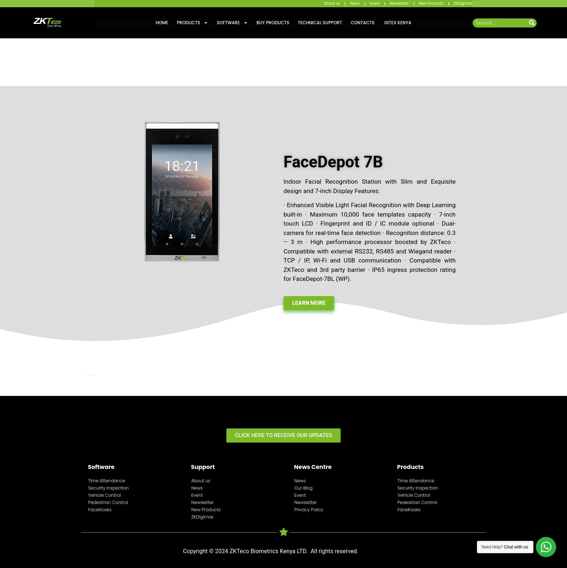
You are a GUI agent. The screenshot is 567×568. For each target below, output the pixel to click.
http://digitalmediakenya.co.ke (90, 375)
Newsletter (399, 3)
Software (232, 22)
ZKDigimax (463, 3)
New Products (431, 3)
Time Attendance (106, 481)
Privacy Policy (308, 510)
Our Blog (303, 488)
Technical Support (320, 23)
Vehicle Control (104, 495)
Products (192, 22)
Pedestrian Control (108, 502)
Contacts (363, 23)
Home (161, 23)
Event (375, 3)
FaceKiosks (99, 510)
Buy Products (272, 23)
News (355, 3)
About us (332, 3)
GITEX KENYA (397, 23)
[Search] (532, 22)
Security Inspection (108, 488)
